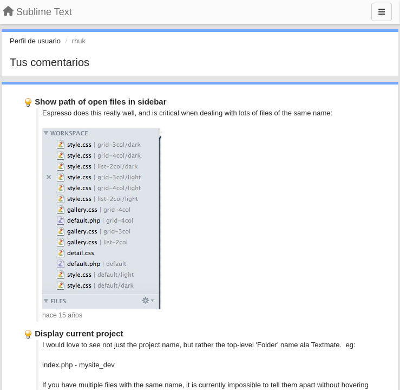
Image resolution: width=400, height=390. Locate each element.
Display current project (79, 333)
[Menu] (381, 12)
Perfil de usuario (35, 41)
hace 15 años (62, 315)
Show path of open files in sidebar (100, 101)
